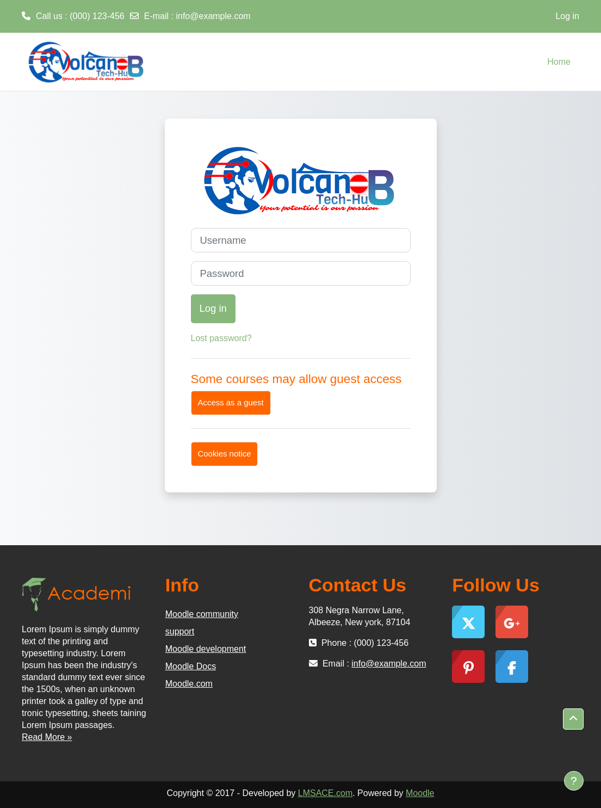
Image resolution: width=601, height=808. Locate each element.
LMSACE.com (325, 793)
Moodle (420, 793)
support (179, 631)
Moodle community (201, 614)
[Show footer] (574, 781)
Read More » (47, 737)
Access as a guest (231, 402)
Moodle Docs (190, 666)
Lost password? (221, 338)
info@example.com (213, 16)
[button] (573, 719)
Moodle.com (189, 683)
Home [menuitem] (559, 61)
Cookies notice (224, 453)
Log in (567, 16)
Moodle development (205, 648)
